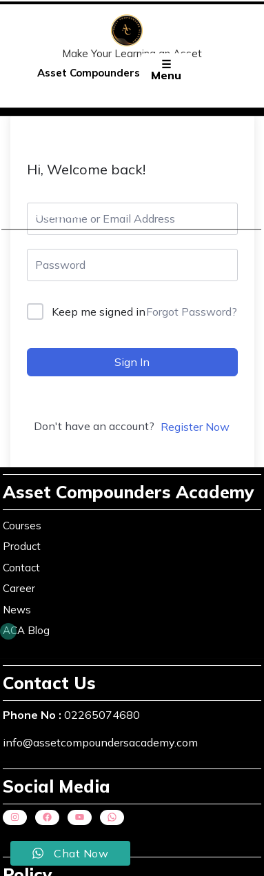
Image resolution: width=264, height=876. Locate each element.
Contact (21, 564)
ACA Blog (26, 627)
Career (19, 585)
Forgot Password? (191, 311)
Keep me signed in (98, 311)
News (17, 606)
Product (22, 543)
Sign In (132, 362)
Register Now (195, 427)
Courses (57, 217)
